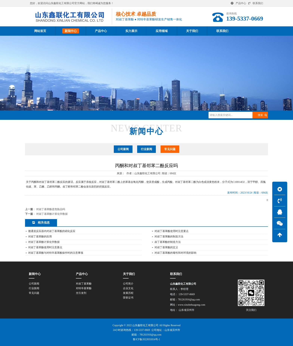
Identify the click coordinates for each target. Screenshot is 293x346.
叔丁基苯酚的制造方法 (168, 242)
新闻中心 (61, 115)
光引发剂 (81, 293)
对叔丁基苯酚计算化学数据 (52, 214)
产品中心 (238, 3)
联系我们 (255, 3)
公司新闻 (123, 149)
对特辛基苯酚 (84, 288)
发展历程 (128, 293)
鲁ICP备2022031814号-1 (146, 339)
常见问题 (77, 115)
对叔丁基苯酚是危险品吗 (50, 209)
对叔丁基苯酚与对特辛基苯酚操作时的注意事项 (55, 252)
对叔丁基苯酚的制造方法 (169, 236)
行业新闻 (146, 149)
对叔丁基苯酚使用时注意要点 (172, 231)
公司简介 (128, 283)
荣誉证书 (128, 297)
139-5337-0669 (142, 330)
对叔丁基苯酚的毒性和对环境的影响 (175, 252)
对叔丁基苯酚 (84, 283)
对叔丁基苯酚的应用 (40, 236)
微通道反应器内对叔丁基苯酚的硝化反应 (51, 231)
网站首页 (46, 115)
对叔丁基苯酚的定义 (166, 247)
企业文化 (128, 288)
